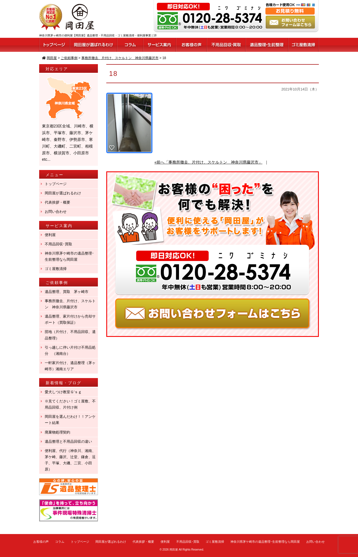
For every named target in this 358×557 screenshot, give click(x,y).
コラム (59, 541)
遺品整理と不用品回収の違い (68, 441)
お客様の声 (41, 541)
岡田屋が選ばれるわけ (63, 193)
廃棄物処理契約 (59, 432)
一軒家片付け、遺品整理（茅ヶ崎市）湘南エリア (70, 366)
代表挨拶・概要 (57, 202)
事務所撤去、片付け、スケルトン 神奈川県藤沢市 (70, 304)
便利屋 (50, 235)
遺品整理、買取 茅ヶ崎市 (66, 292)
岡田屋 (173, 549)
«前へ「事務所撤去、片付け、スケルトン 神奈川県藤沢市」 (208, 162)
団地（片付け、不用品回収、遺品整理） (70, 335)
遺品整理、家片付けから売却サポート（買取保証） (70, 319)
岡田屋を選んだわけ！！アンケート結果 (70, 419)
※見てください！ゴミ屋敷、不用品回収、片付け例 (70, 404)
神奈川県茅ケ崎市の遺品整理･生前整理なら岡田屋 (69, 256)
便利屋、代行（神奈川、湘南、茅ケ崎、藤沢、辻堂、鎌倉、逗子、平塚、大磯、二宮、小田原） (70, 460)
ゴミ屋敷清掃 (56, 269)
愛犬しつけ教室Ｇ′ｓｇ (65, 392)
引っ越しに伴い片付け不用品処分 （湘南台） (70, 350)
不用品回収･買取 (58, 244)
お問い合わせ (56, 211)
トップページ (56, 184)
